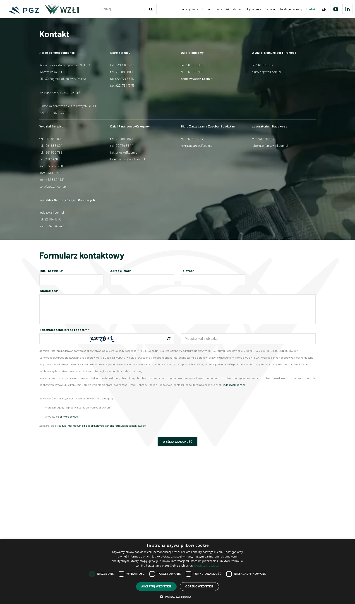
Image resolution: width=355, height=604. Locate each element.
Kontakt (311, 9)
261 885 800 (124, 72)
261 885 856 (194, 72)
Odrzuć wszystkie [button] (199, 586)
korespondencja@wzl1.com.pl (59, 92)
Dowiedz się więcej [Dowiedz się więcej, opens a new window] (206, 565)
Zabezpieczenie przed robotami (64, 330)
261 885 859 (124, 139)
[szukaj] (151, 9)
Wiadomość (48, 291)
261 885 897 (264, 65)
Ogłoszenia (253, 9)
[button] (177, 596)
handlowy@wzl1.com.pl (197, 79)
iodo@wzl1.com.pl (51, 212)
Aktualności (234, 9)
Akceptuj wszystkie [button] (156, 586)
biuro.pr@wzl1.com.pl (266, 72)
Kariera (270, 9)
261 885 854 (265, 139)
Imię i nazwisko (51, 271)
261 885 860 (194, 65)
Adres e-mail (120, 271)
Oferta (217, 9)
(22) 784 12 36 (125, 65)
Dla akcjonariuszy (290, 9)
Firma (206, 9)
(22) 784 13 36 (125, 85)
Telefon (187, 271)
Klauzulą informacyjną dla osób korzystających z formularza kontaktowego (101, 425)
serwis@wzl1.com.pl (53, 186)
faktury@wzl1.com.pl (124, 152)
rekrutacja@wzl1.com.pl (197, 145)
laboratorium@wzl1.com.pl (270, 145)
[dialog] (177, 571)
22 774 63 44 (124, 145)
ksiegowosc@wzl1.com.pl (127, 159)
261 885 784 (194, 139)
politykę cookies (68, 416)
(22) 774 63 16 (124, 79)
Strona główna (188, 9)
